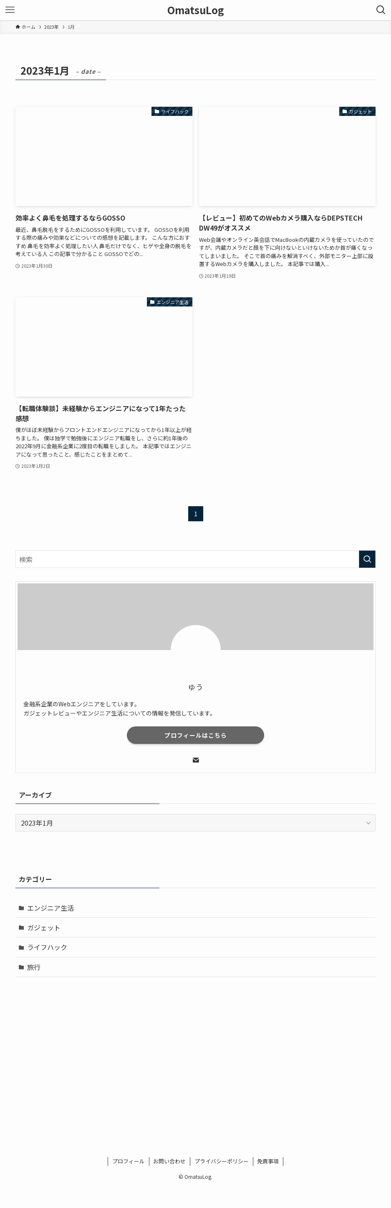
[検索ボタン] (381, 10)
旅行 (33, 967)
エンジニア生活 (50, 908)
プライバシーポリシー (221, 1161)
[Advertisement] (196, 1048)
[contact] (196, 760)
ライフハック (47, 947)
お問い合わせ (169, 1161)
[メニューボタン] (10, 10)
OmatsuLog (195, 10)
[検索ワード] (195, 559)
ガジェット (44, 927)
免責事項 (268, 1161)
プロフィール (128, 1161)
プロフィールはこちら (195, 735)
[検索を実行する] (367, 559)
